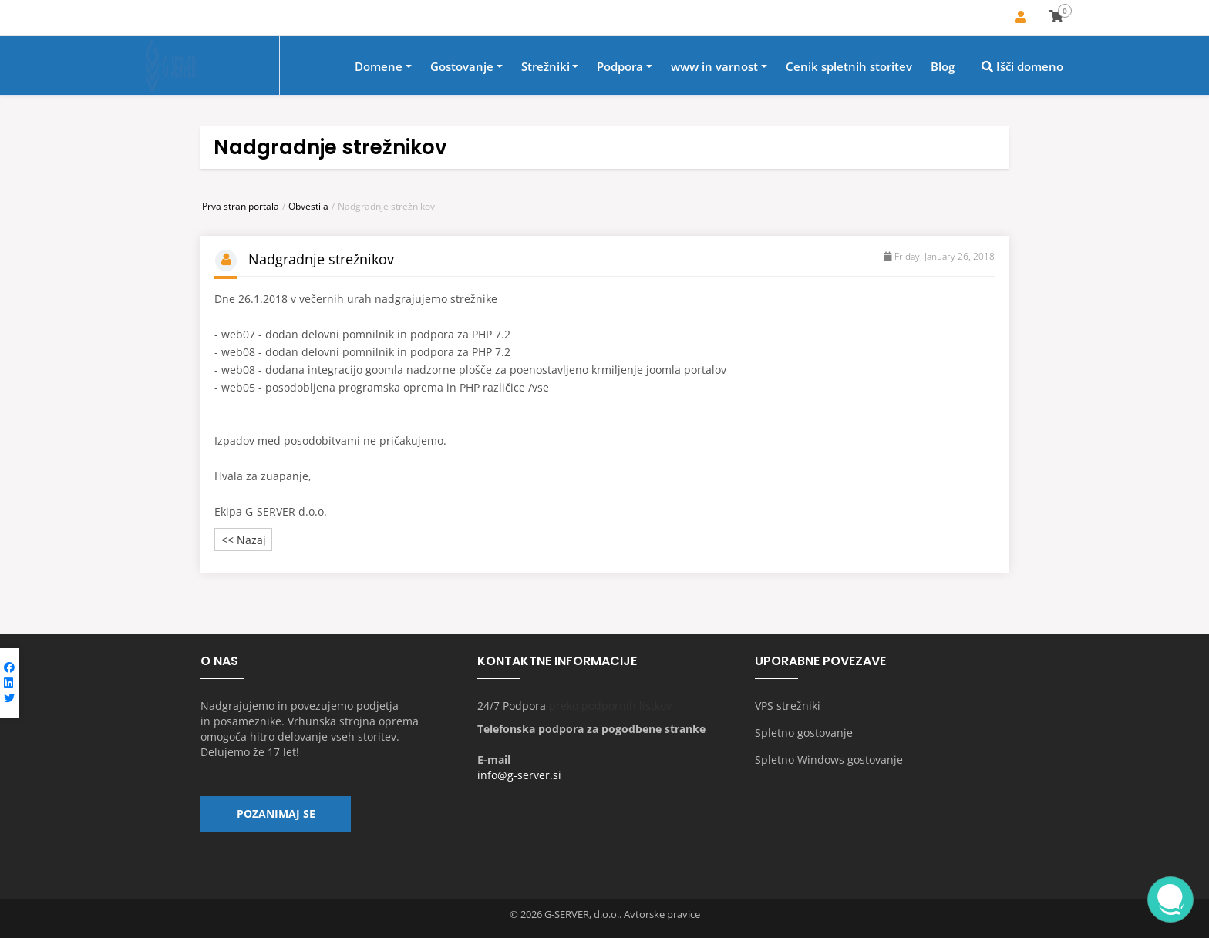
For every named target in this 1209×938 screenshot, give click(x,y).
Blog (943, 67)
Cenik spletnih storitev (849, 67)
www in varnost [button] (714, 67)
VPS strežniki (787, 706)
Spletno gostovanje (804, 733)
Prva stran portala (240, 206)
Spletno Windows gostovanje (829, 760)
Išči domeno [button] (1022, 67)
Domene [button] (378, 67)
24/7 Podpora (511, 706)
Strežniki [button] (545, 67)
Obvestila (308, 206)
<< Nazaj (243, 540)
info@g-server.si (519, 775)
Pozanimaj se (276, 815)
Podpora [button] (620, 67)
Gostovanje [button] (461, 67)
